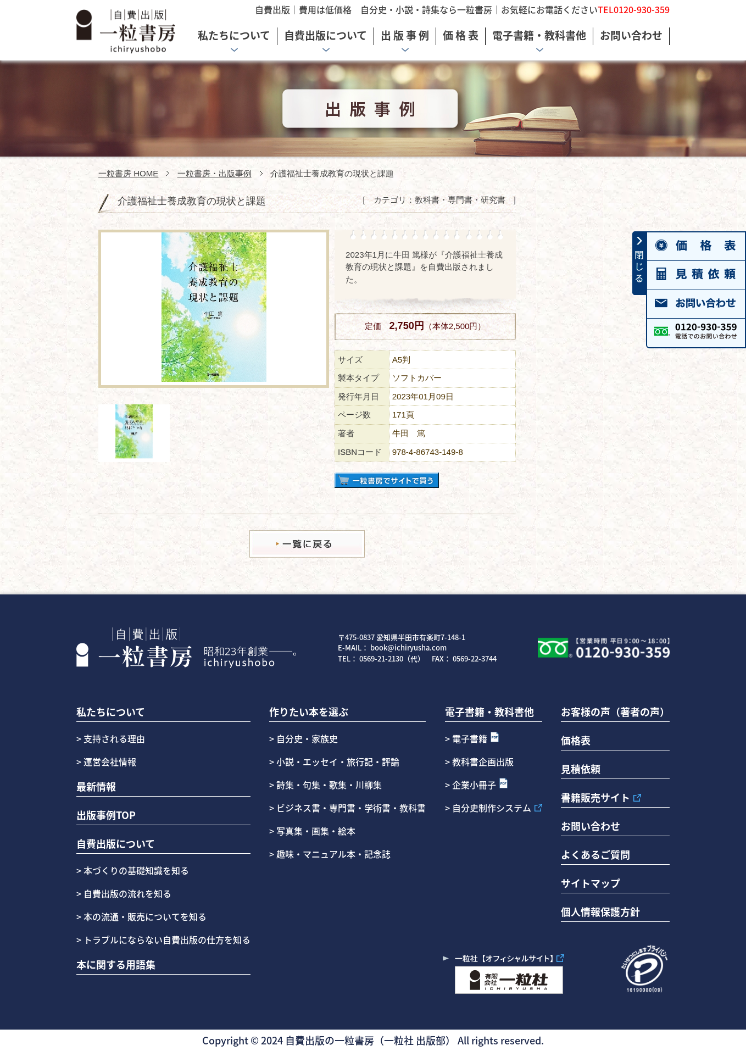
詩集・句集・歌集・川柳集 (329, 784)
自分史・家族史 (307, 738)
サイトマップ (590, 883)
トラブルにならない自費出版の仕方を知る (165, 939)
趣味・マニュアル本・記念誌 (333, 853)
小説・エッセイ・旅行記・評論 (337, 761)
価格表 (576, 740)
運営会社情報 (109, 761)
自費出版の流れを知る (126, 893)
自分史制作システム (491, 807)
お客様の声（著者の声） (615, 711)
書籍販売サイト (595, 797)
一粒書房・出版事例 (214, 173)
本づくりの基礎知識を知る (135, 870)
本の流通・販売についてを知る (144, 916)
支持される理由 (114, 738)
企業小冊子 (474, 784)
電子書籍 (469, 738)
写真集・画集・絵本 (315, 830)
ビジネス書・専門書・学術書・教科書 (351, 807)
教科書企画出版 (483, 761)
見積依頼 (580, 768)
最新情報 (96, 786)
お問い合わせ (590, 826)
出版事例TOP (106, 815)
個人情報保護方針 (600, 911)
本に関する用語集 (115, 964)
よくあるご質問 (595, 854)
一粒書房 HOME (128, 173)
